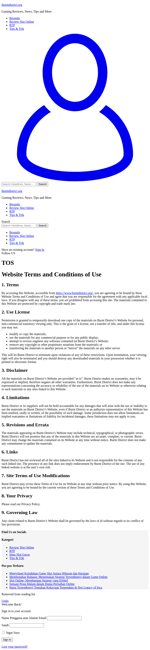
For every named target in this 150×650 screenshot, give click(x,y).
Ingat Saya (11, 632)
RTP (12, 551)
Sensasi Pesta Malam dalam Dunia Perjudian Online (42, 584)
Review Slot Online (21, 547)
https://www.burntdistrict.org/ (74, 293)
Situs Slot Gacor (19, 554)
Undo (5, 601)
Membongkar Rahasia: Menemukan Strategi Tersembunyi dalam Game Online (58, 577)
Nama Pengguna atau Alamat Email (24, 618)
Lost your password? (15, 646)
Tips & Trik (16, 558)
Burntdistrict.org (12, 4)
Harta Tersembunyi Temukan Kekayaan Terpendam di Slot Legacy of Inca (55, 587)
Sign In (39, 249)
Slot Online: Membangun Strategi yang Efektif (38, 580)
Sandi (5, 625)
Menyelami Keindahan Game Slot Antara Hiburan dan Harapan (49, 573)
